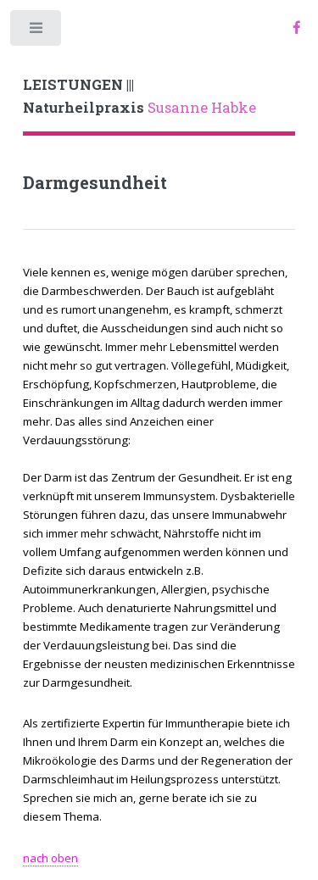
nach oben (50, 858)
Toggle (37, 32)
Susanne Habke (139, 96)
